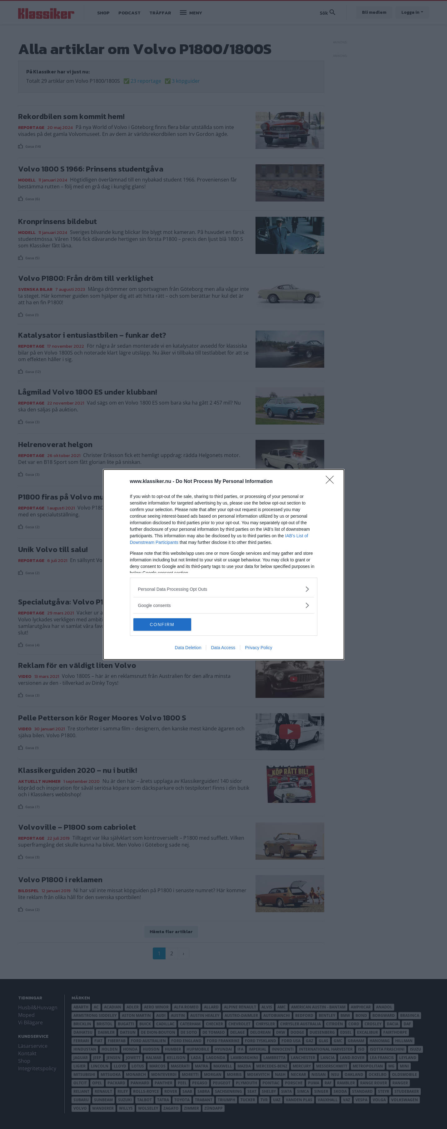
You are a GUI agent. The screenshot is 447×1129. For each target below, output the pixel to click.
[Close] (332, 482)
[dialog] (223, 564)
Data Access (223, 647)
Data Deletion (188, 647)
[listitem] (223, 589)
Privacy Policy (258, 647)
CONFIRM (163, 624)
